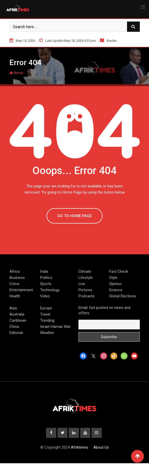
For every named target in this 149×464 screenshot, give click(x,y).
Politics (46, 277)
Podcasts (86, 296)
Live (81, 283)
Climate (84, 271)
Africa (14, 271)
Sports (45, 283)
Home (16, 73)
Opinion (115, 283)
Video (45, 296)
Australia (16, 314)
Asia (13, 308)
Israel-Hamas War (55, 326)
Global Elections (122, 296)
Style (113, 277)
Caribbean (17, 320)
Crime (14, 283)
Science (115, 290)
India (44, 271)
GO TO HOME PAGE (74, 216)
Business (17, 277)
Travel (45, 314)
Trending (47, 320)
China (14, 326)
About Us (101, 448)
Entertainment (21, 290)
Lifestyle (85, 277)
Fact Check (118, 271)
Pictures (85, 290)
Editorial (16, 332)
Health (14, 296)
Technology (50, 290)
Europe (46, 308)
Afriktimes (79, 448)
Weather (47, 332)
